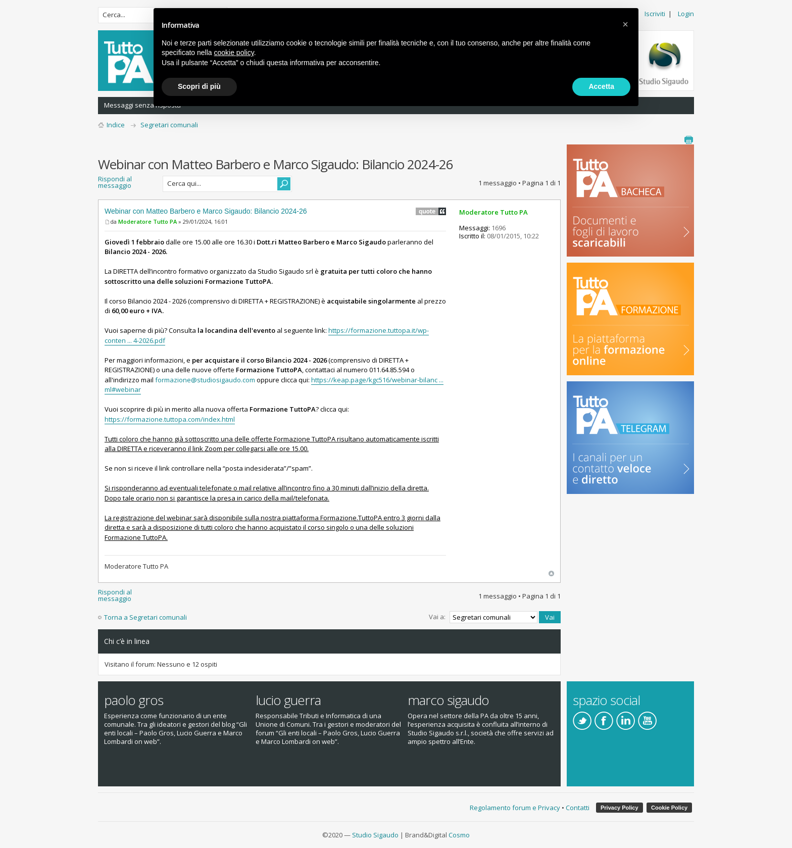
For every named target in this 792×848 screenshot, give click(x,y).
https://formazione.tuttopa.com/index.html (170, 419)
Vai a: (437, 616)
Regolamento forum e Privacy (515, 807)
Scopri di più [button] (199, 86)
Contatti (577, 807)
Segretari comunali (169, 124)
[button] (625, 24)
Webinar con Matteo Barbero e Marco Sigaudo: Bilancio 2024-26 (206, 211)
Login (686, 13)
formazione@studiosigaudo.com (205, 379)
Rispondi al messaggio (127, 184)
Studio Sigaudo (375, 834)
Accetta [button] (601, 86)
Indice (116, 124)
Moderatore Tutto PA (147, 221)
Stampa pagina (688, 139)
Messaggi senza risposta (142, 105)
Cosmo (459, 834)
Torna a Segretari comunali (145, 617)
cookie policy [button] (234, 52)
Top (551, 573)
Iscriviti (655, 13)
